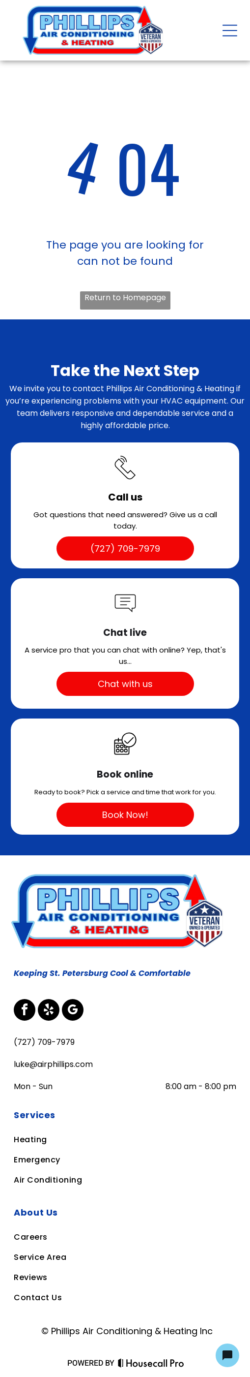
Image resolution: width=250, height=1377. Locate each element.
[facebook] (24, 1011)
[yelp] (48, 1011)
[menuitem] (124, 1115)
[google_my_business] (72, 1011)
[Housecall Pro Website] (151, 1365)
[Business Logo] (120, 875)
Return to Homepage (125, 297)
